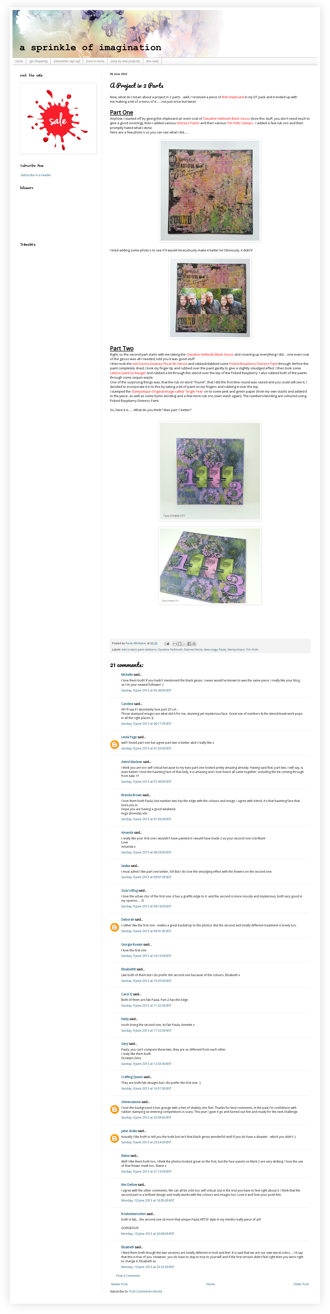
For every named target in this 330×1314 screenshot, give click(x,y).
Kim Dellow (129, 1185)
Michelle (127, 674)
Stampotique (236, 649)
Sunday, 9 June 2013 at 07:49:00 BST (146, 781)
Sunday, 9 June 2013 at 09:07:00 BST (146, 877)
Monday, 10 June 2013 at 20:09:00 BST (147, 1234)
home (19, 61)
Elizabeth (127, 1247)
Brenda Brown (131, 795)
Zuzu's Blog (129, 890)
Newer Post (119, 1284)
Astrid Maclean (131, 762)
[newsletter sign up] (67, 61)
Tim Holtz (252, 649)
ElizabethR (128, 969)
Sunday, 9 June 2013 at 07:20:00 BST (146, 748)
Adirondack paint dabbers (139, 649)
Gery (124, 1044)
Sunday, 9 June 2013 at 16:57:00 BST (146, 1088)
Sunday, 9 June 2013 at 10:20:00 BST (146, 981)
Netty (125, 1019)
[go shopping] (39, 61)
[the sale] (152, 61)
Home (210, 1284)
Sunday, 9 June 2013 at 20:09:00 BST (146, 1117)
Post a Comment (128, 1276)
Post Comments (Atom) (145, 1291)
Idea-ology (210, 649)
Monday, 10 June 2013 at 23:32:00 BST (147, 1267)
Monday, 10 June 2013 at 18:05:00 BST (147, 1200)
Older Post (301, 1284)
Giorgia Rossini (131, 944)
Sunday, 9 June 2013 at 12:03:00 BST (146, 1064)
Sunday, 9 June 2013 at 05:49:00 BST (146, 690)
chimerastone (131, 1102)
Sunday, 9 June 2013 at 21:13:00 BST (146, 1171)
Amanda (127, 832)
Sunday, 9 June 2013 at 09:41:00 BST (146, 931)
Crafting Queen (132, 1077)
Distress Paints (193, 649)
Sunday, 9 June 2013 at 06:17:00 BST (146, 723)
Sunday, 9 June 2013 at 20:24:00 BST (146, 1142)
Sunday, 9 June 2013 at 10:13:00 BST (146, 956)
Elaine (125, 1156)
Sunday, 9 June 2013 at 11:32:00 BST (146, 1005)
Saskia (125, 866)
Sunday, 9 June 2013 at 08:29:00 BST (146, 852)
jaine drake (129, 1131)
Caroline (127, 704)
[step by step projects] (125, 61)
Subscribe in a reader (36, 175)
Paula (222, 649)
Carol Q (126, 994)
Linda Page (129, 737)
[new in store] (95, 61)
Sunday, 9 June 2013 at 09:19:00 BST (146, 906)
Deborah (127, 919)
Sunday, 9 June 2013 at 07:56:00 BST (146, 819)
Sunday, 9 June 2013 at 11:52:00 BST (146, 1030)
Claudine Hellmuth (170, 649)
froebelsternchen (133, 1214)
